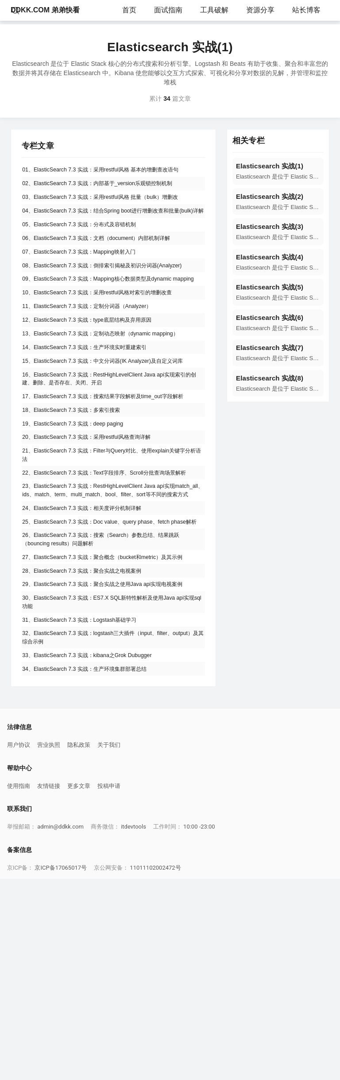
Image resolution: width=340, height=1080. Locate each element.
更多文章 (78, 987)
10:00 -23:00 (199, 1027)
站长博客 (306, 10)
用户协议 (18, 946)
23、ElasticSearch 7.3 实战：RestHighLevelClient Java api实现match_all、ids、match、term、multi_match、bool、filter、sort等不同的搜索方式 (113, 623)
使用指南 (18, 987)
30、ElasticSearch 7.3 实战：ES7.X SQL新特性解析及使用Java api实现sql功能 (111, 789)
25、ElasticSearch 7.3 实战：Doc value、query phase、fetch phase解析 (107, 670)
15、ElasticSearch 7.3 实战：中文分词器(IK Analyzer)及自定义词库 (112, 442)
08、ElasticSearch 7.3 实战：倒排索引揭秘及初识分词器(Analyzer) (101, 308)
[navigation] (278, 171)
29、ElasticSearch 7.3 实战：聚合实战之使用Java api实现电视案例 (112, 763)
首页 (129, 10)
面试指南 (168, 10)
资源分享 (260, 10)
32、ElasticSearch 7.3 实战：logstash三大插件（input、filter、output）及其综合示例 (109, 831)
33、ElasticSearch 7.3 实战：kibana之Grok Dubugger (97, 852)
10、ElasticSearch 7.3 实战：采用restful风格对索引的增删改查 (109, 355)
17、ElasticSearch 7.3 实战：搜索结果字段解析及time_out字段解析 (113, 493)
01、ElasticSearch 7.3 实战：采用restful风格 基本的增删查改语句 (110, 175)
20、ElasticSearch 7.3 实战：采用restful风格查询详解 (97, 546)
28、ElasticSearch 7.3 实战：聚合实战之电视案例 (91, 742)
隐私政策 (78, 946)
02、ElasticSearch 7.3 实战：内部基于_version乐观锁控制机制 (109, 196)
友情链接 (48, 987)
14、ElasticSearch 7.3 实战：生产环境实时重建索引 (94, 420)
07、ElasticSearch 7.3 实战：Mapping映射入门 (88, 287)
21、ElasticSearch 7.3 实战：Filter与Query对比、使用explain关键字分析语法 (110, 567)
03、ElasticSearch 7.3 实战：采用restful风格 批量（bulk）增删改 (113, 213)
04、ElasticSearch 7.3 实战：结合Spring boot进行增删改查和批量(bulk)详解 (110, 234)
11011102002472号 (155, 1068)
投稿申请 (108, 987)
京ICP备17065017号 (61, 1068)
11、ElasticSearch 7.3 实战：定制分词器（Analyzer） (97, 371)
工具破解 (214, 10)
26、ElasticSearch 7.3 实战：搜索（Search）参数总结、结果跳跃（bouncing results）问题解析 (111, 696)
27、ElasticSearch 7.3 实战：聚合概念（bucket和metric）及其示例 (112, 721)
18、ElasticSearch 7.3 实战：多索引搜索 (79, 513)
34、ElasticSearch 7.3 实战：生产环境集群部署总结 (94, 868)
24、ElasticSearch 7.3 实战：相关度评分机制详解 (91, 649)
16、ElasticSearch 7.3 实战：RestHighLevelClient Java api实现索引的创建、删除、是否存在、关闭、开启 (110, 467)
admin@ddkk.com (60, 1027)
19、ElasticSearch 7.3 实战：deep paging (81, 530)
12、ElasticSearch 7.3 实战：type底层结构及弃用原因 (97, 388)
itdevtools (133, 1027)
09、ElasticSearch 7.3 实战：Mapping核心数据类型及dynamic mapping (109, 334)
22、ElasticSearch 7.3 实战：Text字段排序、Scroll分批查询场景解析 (111, 593)
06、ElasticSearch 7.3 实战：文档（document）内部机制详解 (108, 271)
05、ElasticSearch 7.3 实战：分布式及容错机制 (88, 255)
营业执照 (48, 946)
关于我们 (108, 946)
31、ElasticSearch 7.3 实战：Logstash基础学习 (89, 810)
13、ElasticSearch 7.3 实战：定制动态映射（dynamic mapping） (113, 404)
